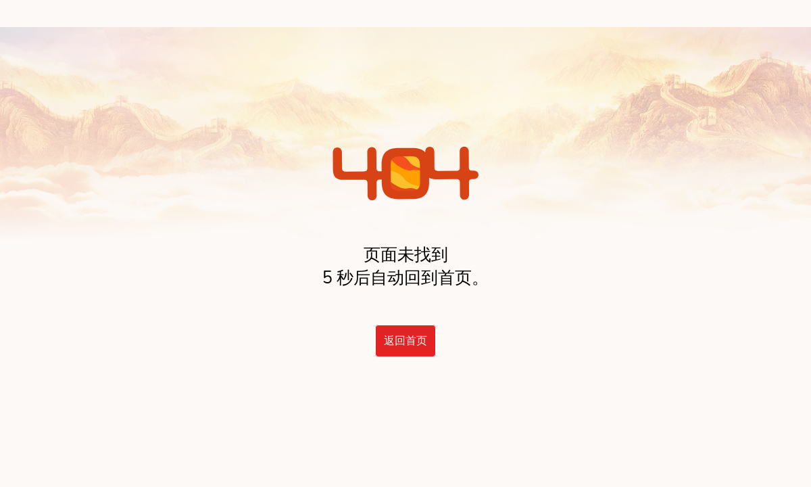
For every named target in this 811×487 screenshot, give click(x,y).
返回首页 (405, 340)
